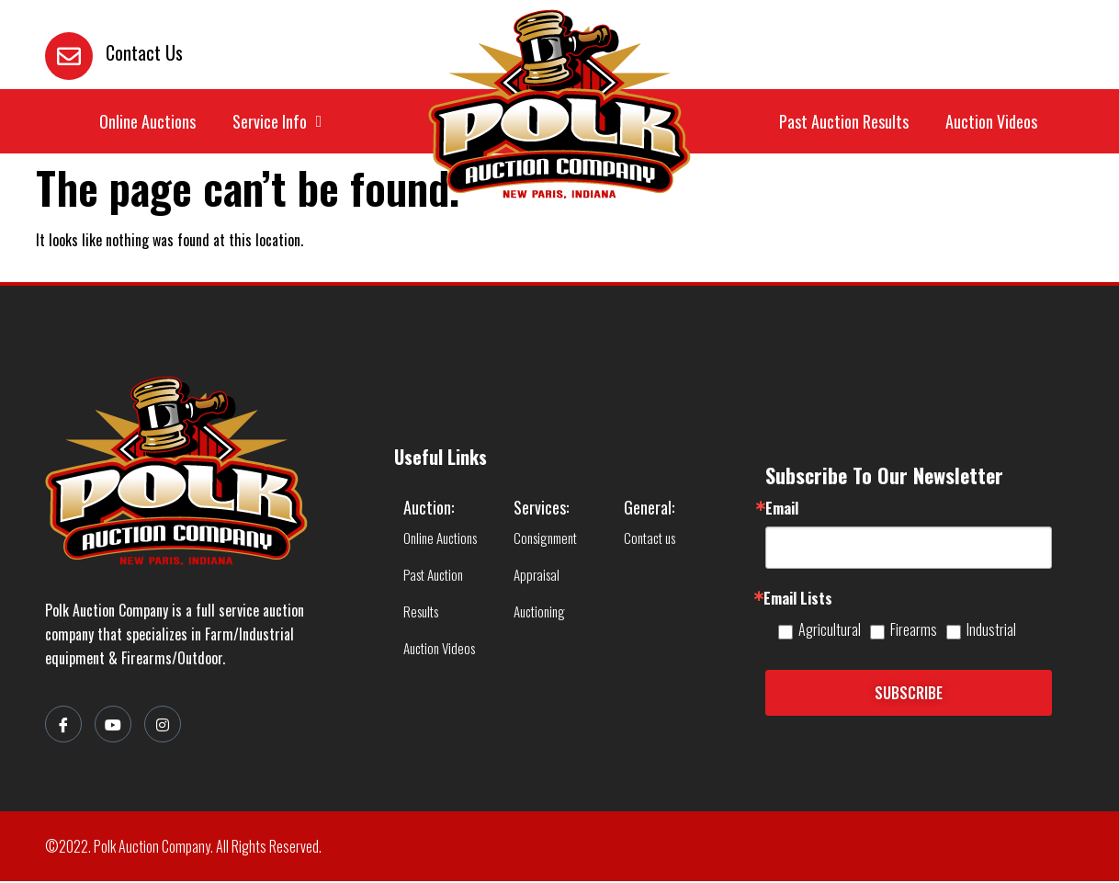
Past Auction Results (844, 122)
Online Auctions (147, 122)
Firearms (913, 631)
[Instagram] (162, 726)
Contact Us (144, 52)
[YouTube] (113, 726)
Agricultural (829, 631)
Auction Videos (991, 122)
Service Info (277, 122)
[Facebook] (63, 726)
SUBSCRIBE (909, 695)
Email (781, 510)
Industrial (991, 631)
